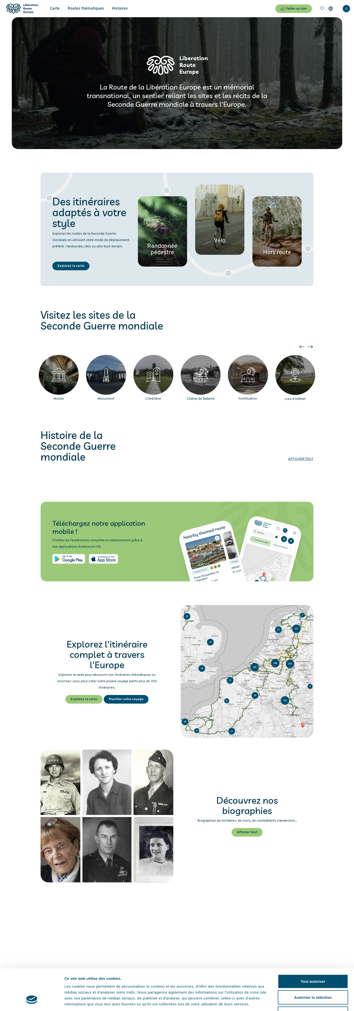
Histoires (120, 8)
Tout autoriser (313, 946)
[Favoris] (322, 8)
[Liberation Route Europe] (22, 9)
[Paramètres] (330, 8)
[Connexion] (346, 8)
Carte (55, 8)
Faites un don (293, 8)
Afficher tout (300, 459)
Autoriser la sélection (313, 963)
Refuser (313, 979)
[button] (302, 346)
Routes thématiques (86, 8)
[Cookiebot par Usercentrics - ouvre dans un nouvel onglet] (31, 1001)
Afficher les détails (270, 1001)
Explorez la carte (71, 266)
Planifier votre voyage (126, 699)
